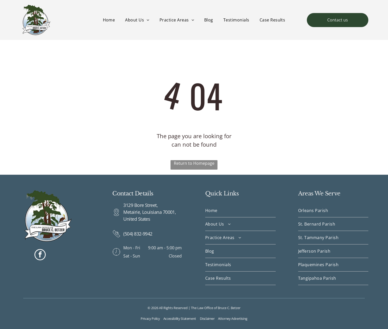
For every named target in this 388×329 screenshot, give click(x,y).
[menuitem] (109, 20)
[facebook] (40, 255)
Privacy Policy (150, 318)
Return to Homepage (194, 163)
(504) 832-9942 (137, 234)
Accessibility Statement (179, 318)
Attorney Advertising (232, 318)
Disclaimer (207, 318)
